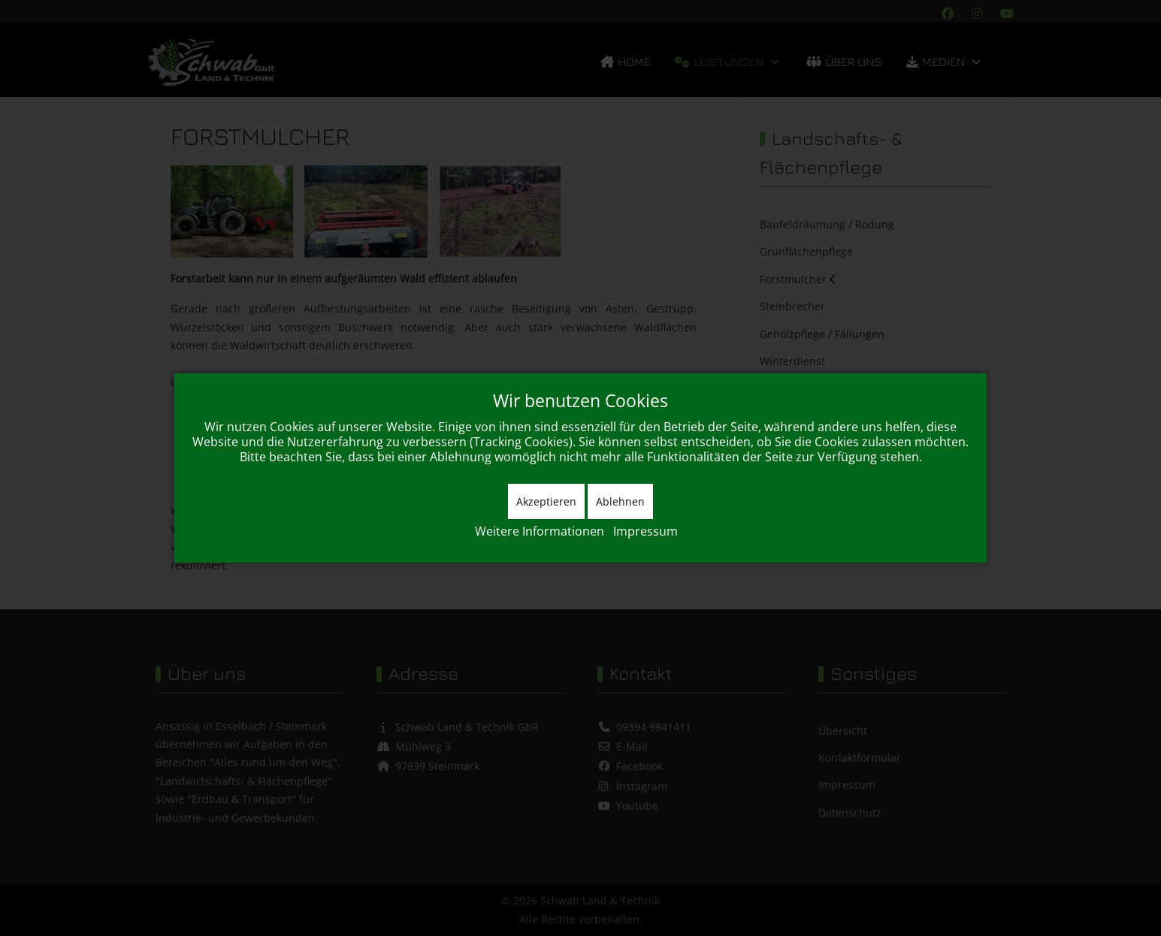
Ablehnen (620, 501)
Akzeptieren (546, 501)
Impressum (645, 531)
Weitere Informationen (539, 531)
